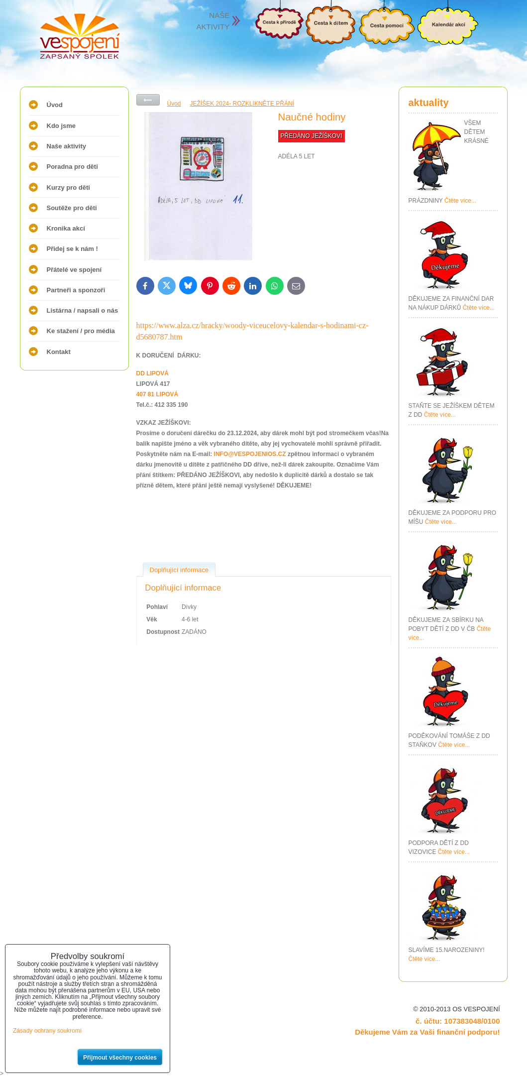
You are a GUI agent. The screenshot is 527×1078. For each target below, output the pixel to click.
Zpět (148, 100)
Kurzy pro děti (68, 187)
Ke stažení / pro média (81, 331)
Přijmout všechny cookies (120, 1057)
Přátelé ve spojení (74, 269)
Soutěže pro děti (72, 208)
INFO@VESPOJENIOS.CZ (250, 454)
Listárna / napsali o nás (82, 310)
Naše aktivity (67, 146)
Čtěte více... (460, 200)
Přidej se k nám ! (72, 248)
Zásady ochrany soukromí (47, 1030)
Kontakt (59, 352)
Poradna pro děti (72, 166)
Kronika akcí (66, 228)
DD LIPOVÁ (152, 373)
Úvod (55, 105)
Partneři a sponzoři (76, 290)
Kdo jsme (61, 125)
